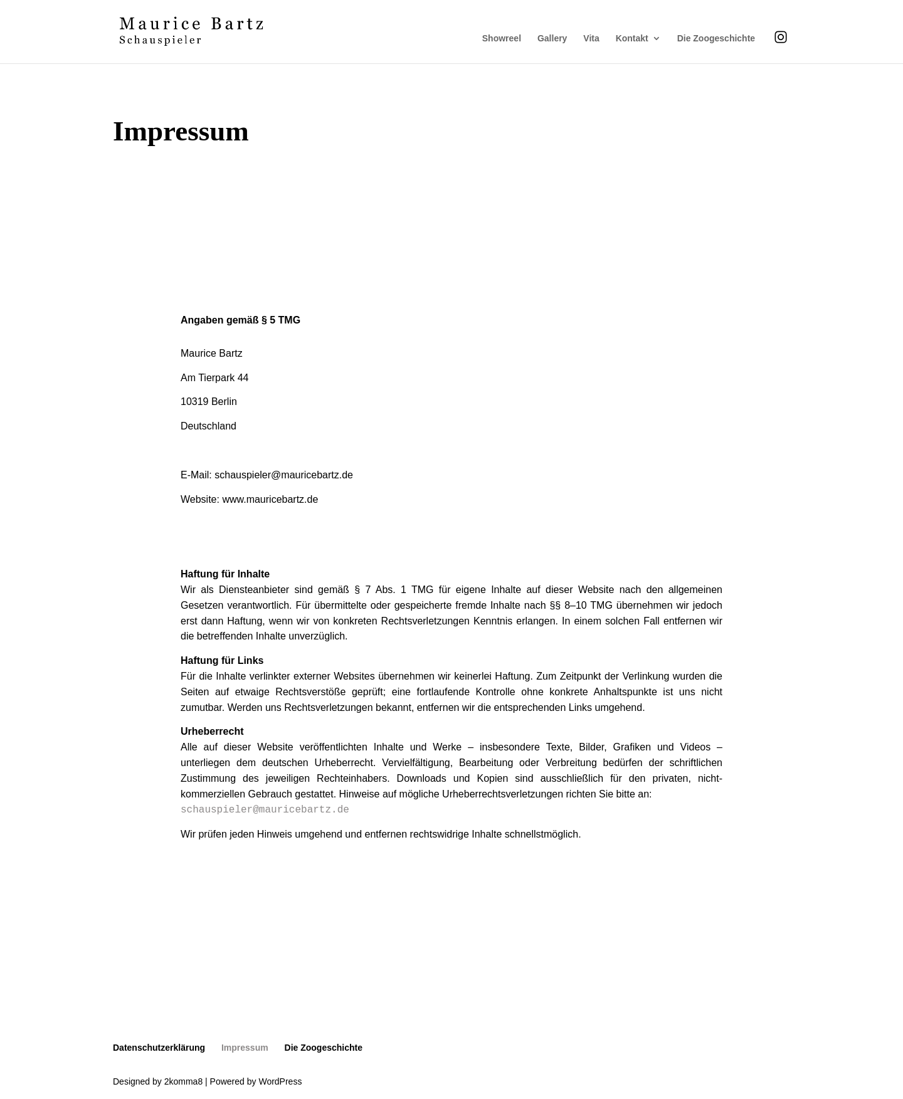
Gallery (552, 38)
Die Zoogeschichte (716, 38)
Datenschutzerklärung (159, 1048)
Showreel (501, 38)
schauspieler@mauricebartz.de (265, 810)
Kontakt (632, 38)
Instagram (780, 36)
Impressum (244, 1048)
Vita (591, 38)
